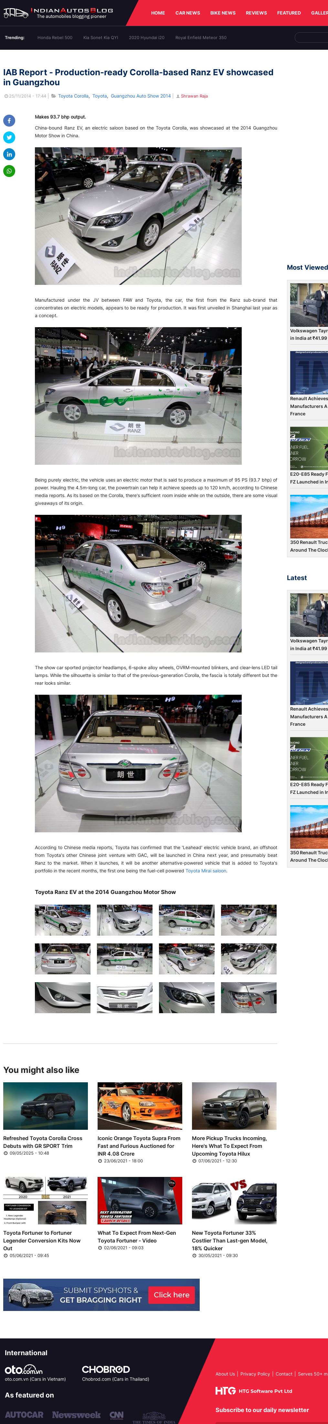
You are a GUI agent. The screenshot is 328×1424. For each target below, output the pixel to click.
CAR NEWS (187, 13)
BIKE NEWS (223, 13)
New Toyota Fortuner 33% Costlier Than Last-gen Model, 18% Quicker (230, 1241)
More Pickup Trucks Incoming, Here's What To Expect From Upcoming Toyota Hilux (229, 1146)
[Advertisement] (307, 159)
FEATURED (289, 13)
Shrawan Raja (191, 96)
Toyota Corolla (73, 96)
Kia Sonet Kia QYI (100, 37)
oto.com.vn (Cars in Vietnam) (35, 1379)
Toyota (99, 96)
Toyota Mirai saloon (205, 870)
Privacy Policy (255, 1374)
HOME (158, 13)
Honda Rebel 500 (54, 37)
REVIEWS (256, 13)
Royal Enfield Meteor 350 (201, 37)
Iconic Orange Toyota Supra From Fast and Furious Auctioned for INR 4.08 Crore (139, 1146)
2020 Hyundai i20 (146, 37)
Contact (284, 1374)
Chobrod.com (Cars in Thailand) (115, 1379)
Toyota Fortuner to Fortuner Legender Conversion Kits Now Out (41, 1241)
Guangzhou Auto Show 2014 (141, 96)
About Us (225, 1374)
